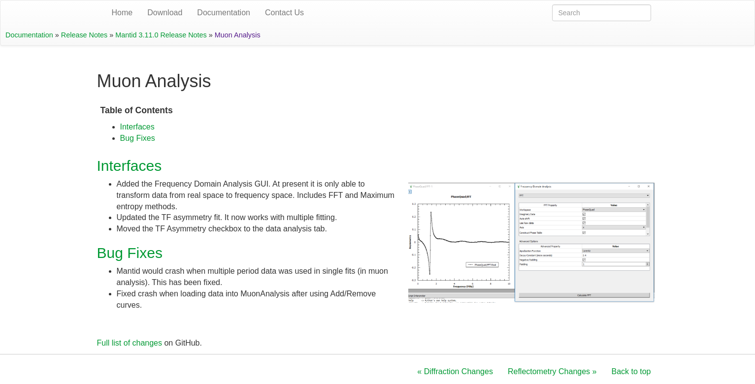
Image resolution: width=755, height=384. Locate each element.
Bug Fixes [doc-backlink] (130, 253)
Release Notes (84, 35)
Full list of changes (130, 343)
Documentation (223, 12)
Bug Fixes (137, 138)
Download (164, 12)
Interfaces (137, 127)
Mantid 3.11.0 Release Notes (161, 35)
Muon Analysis (238, 35)
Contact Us (284, 12)
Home (122, 12)
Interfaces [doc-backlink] (129, 166)
